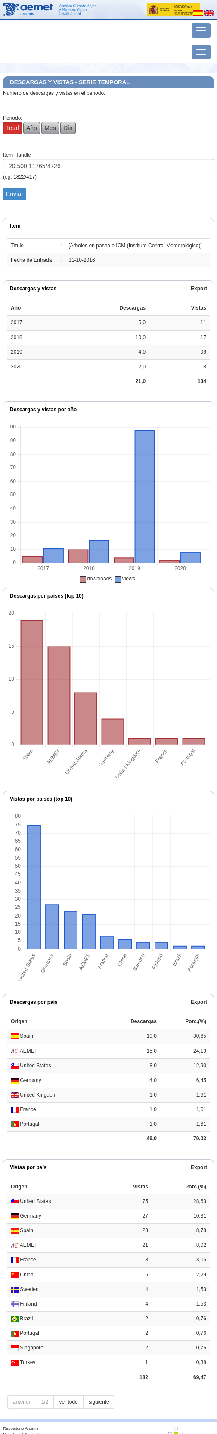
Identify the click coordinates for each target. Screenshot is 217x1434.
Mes (50, 128)
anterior (22, 1402)
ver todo (68, 1402)
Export (199, 289)
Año (31, 128)
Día (68, 128)
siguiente (99, 1402)
